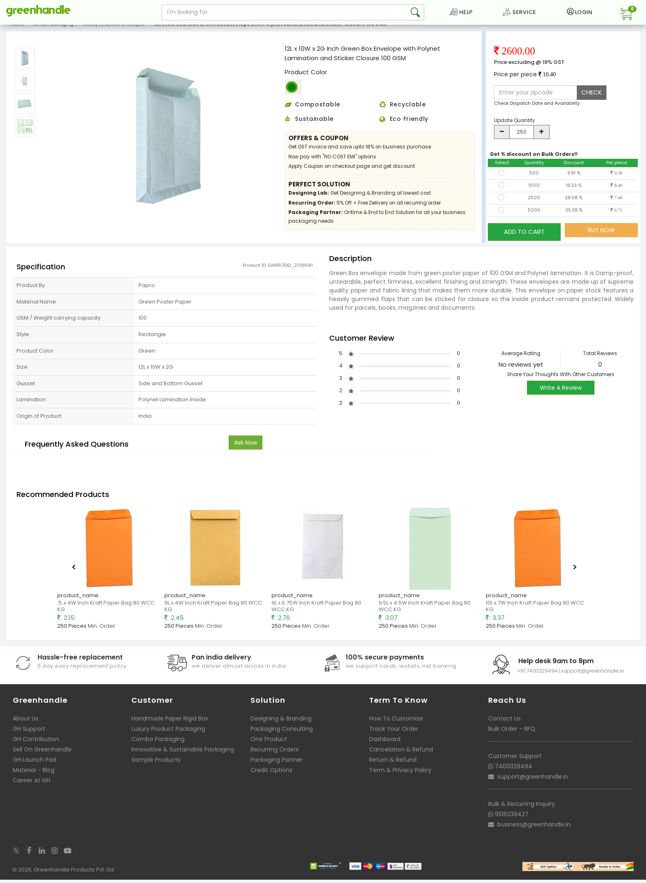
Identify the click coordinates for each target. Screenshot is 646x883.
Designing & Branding (280, 721)
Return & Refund (393, 762)
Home (17, 30)
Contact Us (504, 721)
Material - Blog (33, 773)
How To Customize (396, 721)
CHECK (591, 98)
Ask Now (245, 446)
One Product (268, 742)
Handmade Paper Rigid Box (169, 721)
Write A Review (561, 390)
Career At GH (31, 783)
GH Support (29, 732)
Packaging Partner (276, 762)
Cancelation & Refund (401, 752)
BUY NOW (601, 236)
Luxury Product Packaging (168, 732)
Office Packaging (53, 30)
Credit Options (271, 773)
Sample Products (155, 762)
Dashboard (384, 742)
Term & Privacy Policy (400, 773)
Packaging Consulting (281, 732)
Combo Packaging (158, 742)
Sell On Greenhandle (42, 752)
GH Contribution (36, 742)
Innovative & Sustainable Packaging (182, 752)
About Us (25, 721)
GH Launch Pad (34, 762)
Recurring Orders (274, 752)
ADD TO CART (524, 236)
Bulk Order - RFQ (511, 732)
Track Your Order (393, 732)
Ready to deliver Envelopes (114, 30)
